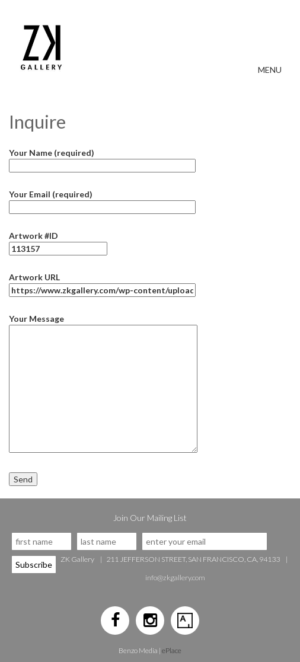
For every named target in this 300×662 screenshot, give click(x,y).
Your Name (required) (102, 159)
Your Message (103, 325)
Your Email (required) (102, 200)
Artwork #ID (58, 242)
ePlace (171, 650)
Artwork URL (102, 283)
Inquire (37, 121)
